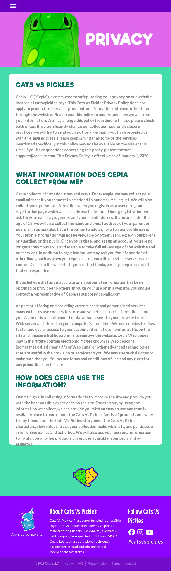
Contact (130, 563)
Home (68, 563)
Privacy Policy (97, 563)
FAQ (80, 563)
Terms (116, 563)
